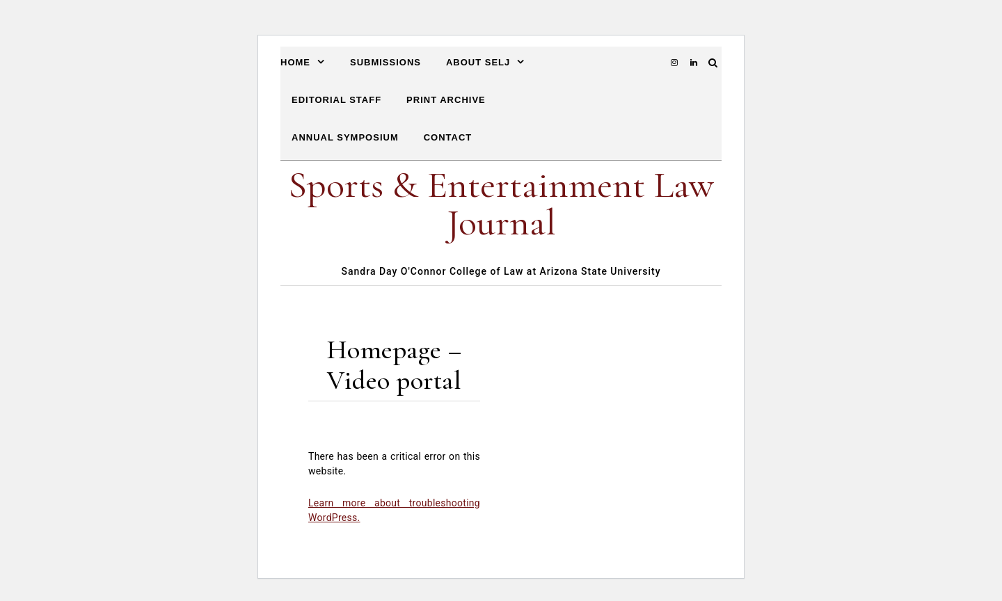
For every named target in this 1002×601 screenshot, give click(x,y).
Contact (448, 137)
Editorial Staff (336, 100)
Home (295, 62)
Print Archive (446, 100)
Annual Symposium (345, 137)
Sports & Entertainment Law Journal (501, 203)
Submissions (385, 62)
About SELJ (478, 62)
